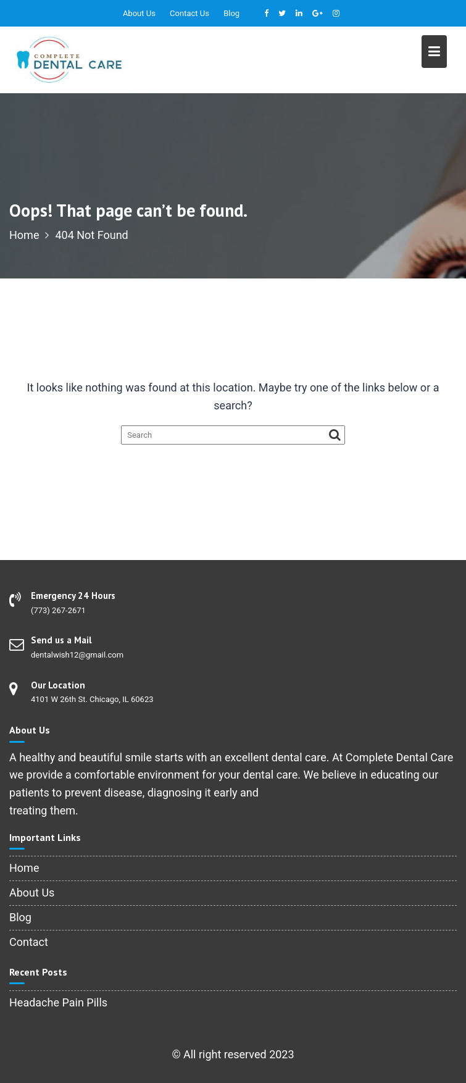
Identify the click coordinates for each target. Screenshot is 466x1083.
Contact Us (189, 13)
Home (24, 867)
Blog (231, 13)
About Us (139, 13)
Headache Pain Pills (58, 1002)
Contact (28, 941)
